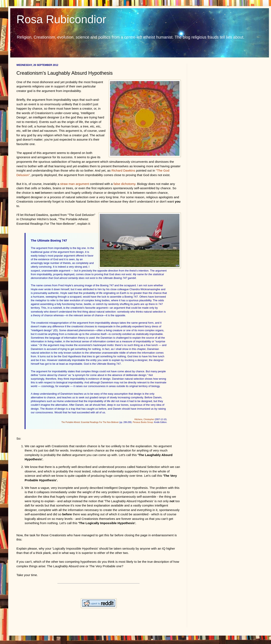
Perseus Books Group (143, 422)
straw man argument (74, 184)
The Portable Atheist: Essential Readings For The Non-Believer (90, 422)
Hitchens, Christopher (144, 419)
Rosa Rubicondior (61, 19)
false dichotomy (124, 184)
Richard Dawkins (123, 170)
